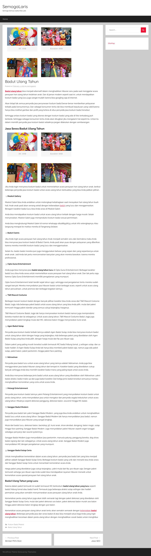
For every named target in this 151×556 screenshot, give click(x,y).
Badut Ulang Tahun (15, 527)
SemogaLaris (15, 6)
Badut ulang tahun (13, 91)
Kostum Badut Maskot (16, 524)
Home (5, 19)
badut (62, 205)
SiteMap (111, 43)
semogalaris (31, 86)
